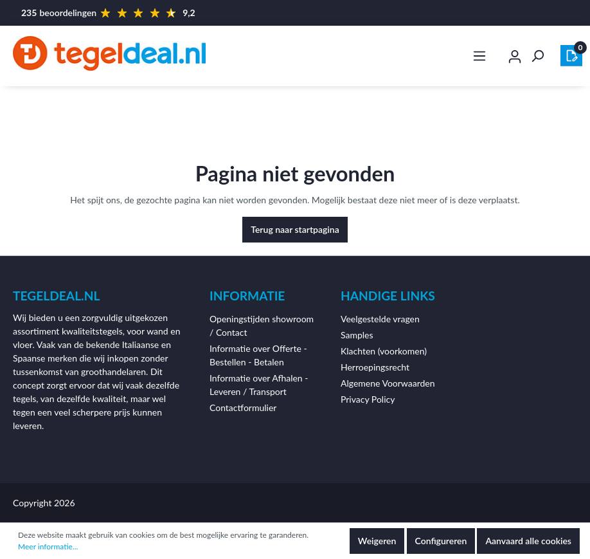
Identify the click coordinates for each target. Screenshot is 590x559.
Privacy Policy (368, 399)
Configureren (441, 540)
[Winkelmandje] (571, 55)
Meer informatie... (48, 546)
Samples (357, 334)
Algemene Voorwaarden (388, 383)
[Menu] (479, 56)
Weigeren (377, 540)
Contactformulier (243, 407)
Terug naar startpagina (295, 229)
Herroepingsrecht (375, 367)
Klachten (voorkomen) (384, 350)
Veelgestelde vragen (380, 318)
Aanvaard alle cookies (528, 540)
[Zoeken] (537, 56)
